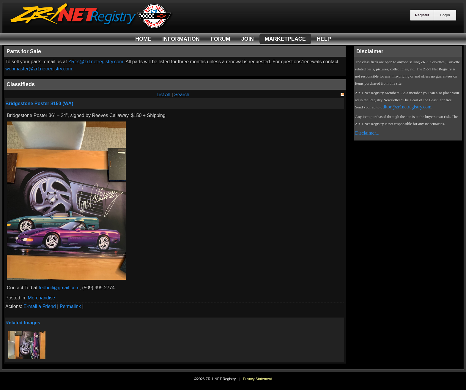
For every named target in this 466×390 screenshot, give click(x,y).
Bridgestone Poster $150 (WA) (39, 103)
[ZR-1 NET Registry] (91, 27)
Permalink (70, 306)
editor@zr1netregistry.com (405, 106)
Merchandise (41, 297)
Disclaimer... (367, 132)
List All (163, 94)
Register (422, 15)
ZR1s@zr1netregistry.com (95, 61)
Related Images (22, 322)
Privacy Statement (257, 379)
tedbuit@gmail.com (59, 287)
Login (445, 15)
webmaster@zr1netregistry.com (38, 68)
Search (181, 94)
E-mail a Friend (39, 306)
